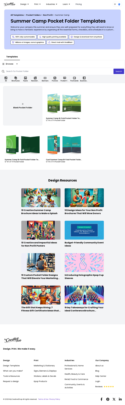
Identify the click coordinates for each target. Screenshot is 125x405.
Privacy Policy (54, 399)
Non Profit (48, 15)
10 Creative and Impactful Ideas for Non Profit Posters (39, 244)
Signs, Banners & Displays (45, 371)
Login (97, 381)
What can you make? (13, 371)
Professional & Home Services (74, 367)
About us (99, 365)
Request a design (11, 381)
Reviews (104, 386)
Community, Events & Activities (75, 386)
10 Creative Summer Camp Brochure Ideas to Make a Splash (39, 212)
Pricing (79, 4)
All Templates (17, 15)
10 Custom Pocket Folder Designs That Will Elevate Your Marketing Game (39, 278)
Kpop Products (40, 381)
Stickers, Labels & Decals (45, 376)
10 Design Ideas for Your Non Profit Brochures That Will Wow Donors (83, 212)
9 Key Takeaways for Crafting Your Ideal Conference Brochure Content (84, 310)
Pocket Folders (33, 15)
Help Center (100, 376)
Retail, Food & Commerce (76, 379)
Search (119, 71)
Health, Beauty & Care (75, 374)
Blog (97, 371)
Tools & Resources (11, 376)
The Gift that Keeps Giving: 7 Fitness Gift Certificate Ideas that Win (40, 310)
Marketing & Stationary (44, 365)
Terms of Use (43, 399)
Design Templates (11, 365)
